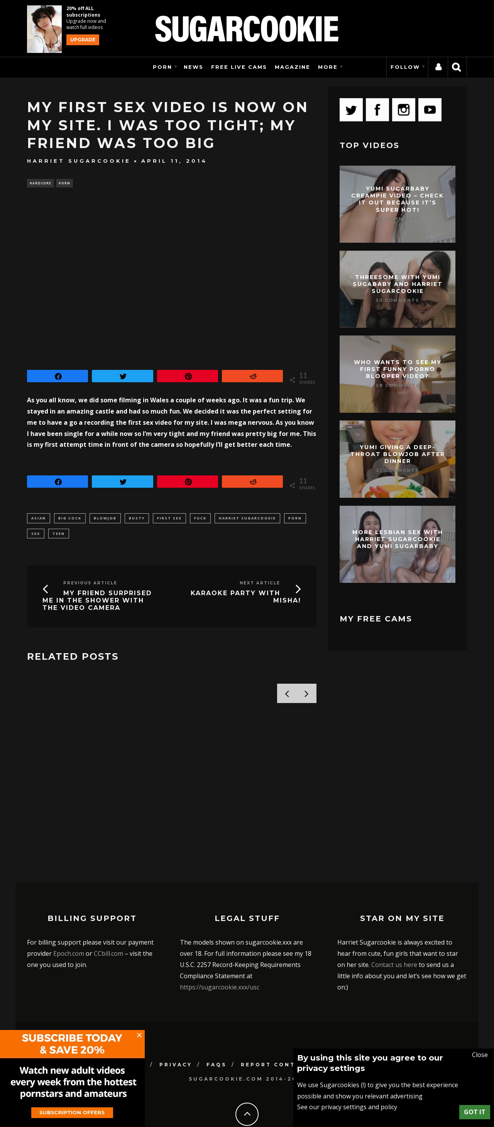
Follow (405, 67)
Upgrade (82, 40)
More (328, 67)
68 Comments (398, 218)
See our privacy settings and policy (347, 1107)
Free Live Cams (239, 67)
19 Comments (397, 555)
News (193, 67)
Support (393, 1035)
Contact (343, 1035)
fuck (200, 518)
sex (35, 535)
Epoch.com (68, 924)
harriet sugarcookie (247, 518)
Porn (162, 67)
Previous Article (90, 585)
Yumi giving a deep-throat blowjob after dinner (397, 454)
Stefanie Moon (61, 796)
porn (295, 518)
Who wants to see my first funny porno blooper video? (398, 369)
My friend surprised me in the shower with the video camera (97, 603)
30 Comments (398, 300)
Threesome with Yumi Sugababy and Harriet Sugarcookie (398, 284)
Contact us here (394, 935)
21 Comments (397, 470)
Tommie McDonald (56, 807)
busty (137, 518)
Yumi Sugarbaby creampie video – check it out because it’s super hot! (397, 199)
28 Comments (398, 385)
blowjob (105, 518)
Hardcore (40, 183)
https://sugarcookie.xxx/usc (219, 957)
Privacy (175, 1035)
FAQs (216, 1035)
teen (58, 535)
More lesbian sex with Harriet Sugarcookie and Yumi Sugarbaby (397, 539)
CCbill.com (108, 924)
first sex (169, 518)
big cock (69, 518)
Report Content (275, 1035)
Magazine (292, 67)
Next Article (260, 585)
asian (38, 518)
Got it (475, 1112)
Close (480, 1054)
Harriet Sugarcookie (79, 161)
